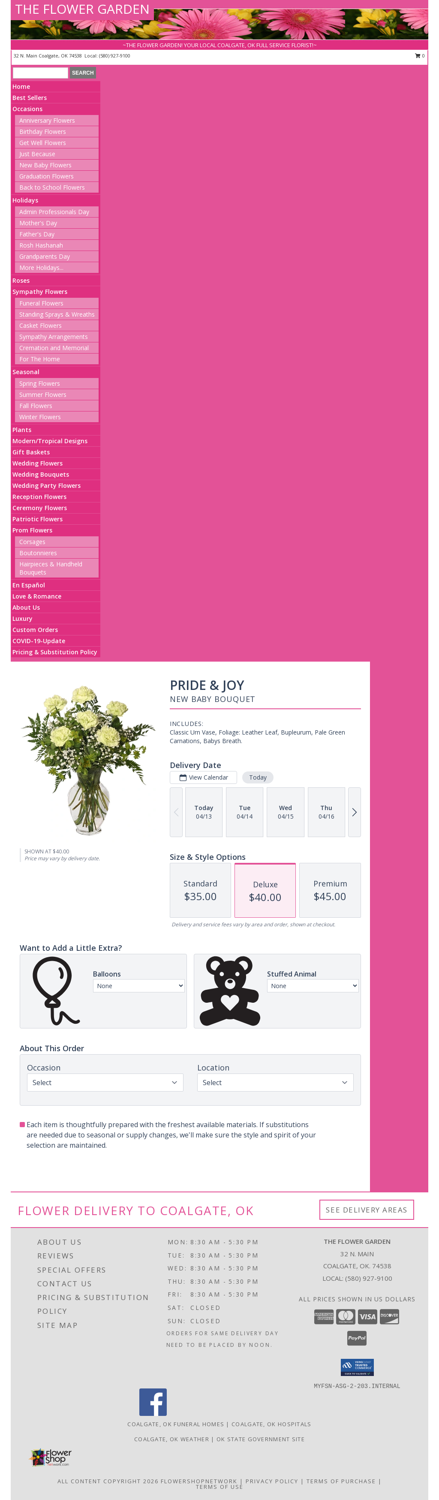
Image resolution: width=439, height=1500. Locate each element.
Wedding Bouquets (40, 474)
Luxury (22, 618)
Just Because (37, 154)
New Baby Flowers (45, 165)
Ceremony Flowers (39, 508)
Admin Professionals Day (54, 212)
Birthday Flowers (42, 131)
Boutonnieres (38, 553)
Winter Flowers (40, 417)
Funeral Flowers (41, 303)
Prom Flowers (32, 530)
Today (258, 777)
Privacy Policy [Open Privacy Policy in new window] (272, 1481)
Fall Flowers (35, 406)
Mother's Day (38, 223)
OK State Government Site (260, 1439)
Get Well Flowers (42, 143)
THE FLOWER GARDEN (82, 8)
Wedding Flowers (37, 463)
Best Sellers (29, 98)
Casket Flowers (40, 325)
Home (21, 86)
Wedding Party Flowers (46, 485)
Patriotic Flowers (37, 519)
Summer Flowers (42, 394)
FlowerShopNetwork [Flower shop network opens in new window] (199, 1481)
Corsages (32, 542)
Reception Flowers (39, 497)
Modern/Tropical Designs (49, 441)
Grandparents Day (44, 256)
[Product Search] (40, 73)
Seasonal (25, 372)
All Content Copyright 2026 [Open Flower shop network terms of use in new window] (108, 1481)
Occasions (27, 109)
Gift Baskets (31, 452)
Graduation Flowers (46, 176)
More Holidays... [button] (41, 267)
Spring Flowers (39, 383)
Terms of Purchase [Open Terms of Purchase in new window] (341, 1481)
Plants (21, 430)
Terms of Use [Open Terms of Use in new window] (220, 1487)
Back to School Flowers (52, 187)
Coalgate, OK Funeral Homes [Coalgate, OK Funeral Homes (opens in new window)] (175, 1424)
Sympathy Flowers (39, 291)
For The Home (39, 359)
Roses (21, 280)
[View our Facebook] (153, 1413)
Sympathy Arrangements (53, 337)
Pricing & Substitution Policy (54, 652)
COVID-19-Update (38, 641)
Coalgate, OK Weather (171, 1439)
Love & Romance (36, 596)
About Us (26, 607)
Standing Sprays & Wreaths (57, 314)
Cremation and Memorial (54, 348)
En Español (28, 585)
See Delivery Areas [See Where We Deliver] (367, 1210)
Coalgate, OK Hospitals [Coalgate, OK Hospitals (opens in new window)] (272, 1424)
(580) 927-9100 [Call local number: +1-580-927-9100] (114, 55)
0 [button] (420, 55)
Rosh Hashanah (41, 245)
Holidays (25, 200)
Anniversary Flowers (47, 120)
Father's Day (36, 234)
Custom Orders (35, 630)
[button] (357, 1367)
